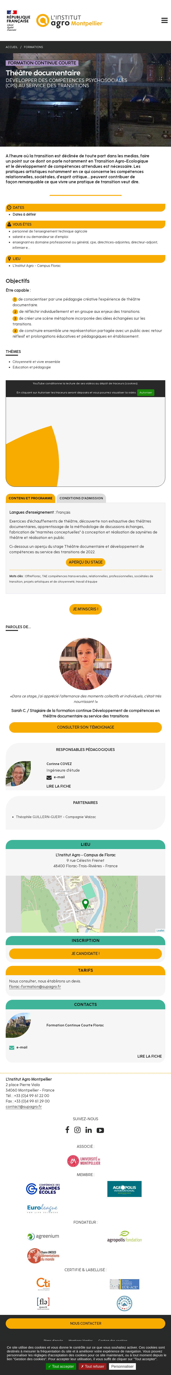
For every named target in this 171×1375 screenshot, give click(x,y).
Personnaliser (122, 1366)
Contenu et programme (30, 498)
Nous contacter (85, 1323)
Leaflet (160, 930)
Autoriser (146, 392)
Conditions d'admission (81, 498)
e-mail (59, 777)
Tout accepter (61, 1366)
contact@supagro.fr (24, 1107)
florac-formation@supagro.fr (35, 987)
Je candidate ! (86, 954)
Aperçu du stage (85, 562)
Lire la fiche (59, 786)
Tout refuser (92, 1366)
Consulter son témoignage (85, 727)
